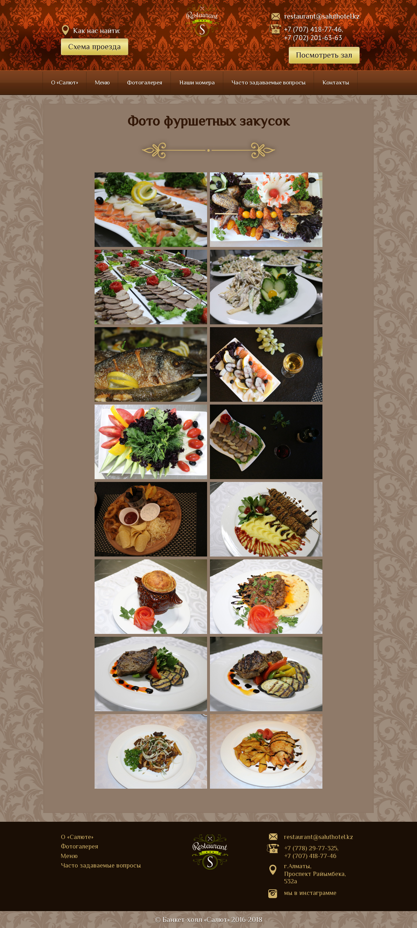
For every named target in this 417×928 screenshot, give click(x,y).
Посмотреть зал (324, 55)
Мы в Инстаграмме (310, 892)
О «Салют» (64, 82)
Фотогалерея (144, 82)
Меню (102, 82)
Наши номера (197, 82)
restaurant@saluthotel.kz (322, 16)
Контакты (335, 82)
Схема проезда (94, 46)
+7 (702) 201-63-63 (313, 37)
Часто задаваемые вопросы (269, 82)
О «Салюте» (77, 836)
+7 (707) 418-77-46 (313, 29)
